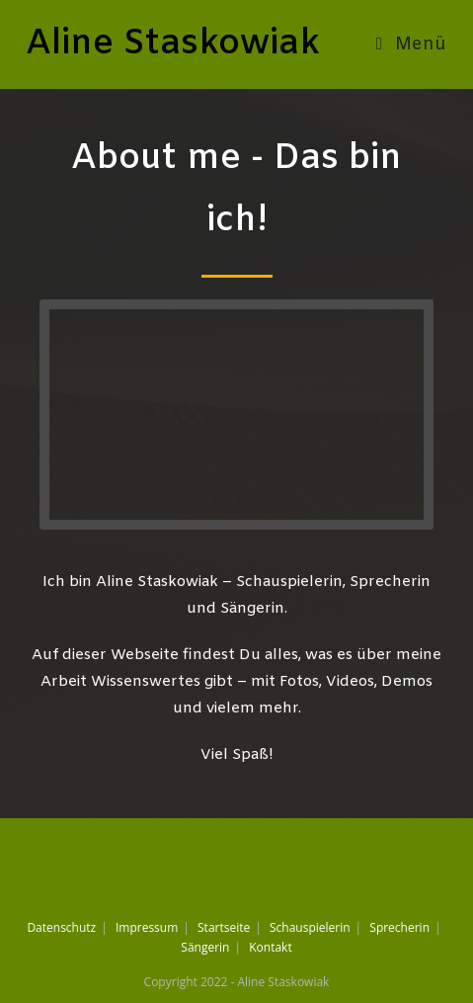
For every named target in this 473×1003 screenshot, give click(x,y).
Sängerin (205, 947)
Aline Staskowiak (173, 44)
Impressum (147, 927)
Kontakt (270, 947)
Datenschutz (61, 927)
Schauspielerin (310, 927)
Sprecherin (399, 927)
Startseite (223, 927)
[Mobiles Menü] (411, 44)
